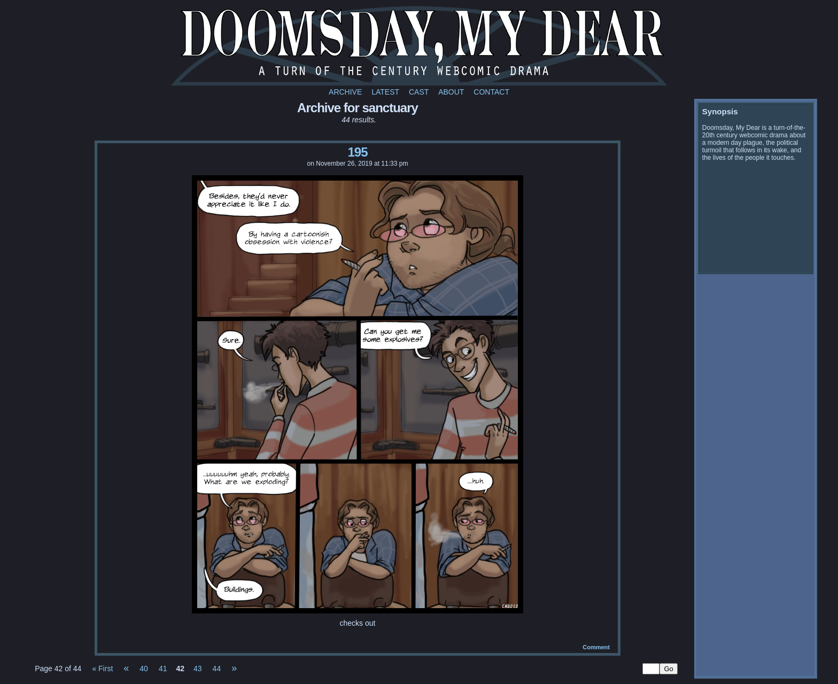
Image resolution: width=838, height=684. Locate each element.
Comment (596, 647)
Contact (491, 92)
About (451, 92)
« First (102, 668)
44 (217, 668)
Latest (385, 92)
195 (357, 152)
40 (143, 668)
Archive (345, 92)
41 (163, 668)
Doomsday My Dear (419, 45)
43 (197, 668)
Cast (419, 92)
